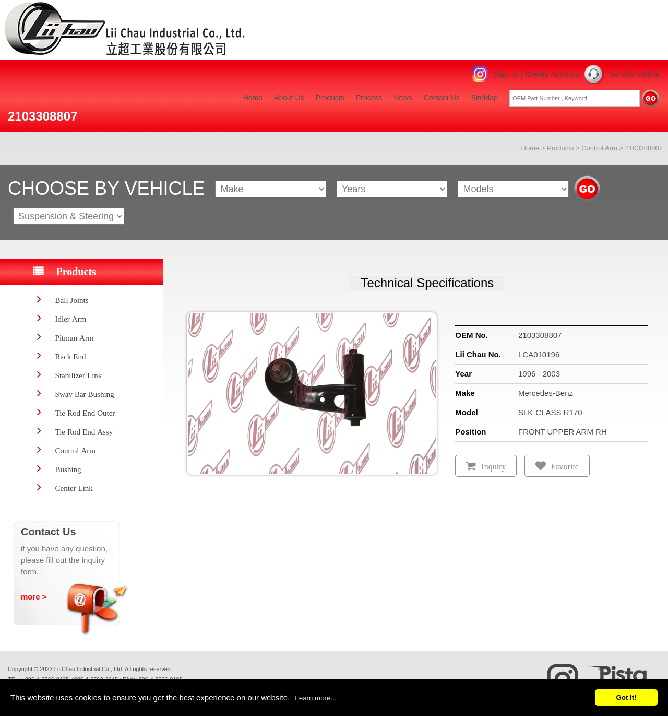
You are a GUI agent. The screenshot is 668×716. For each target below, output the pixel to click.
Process (369, 97)
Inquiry (493, 466)
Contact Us (442, 97)
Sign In (505, 73)
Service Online (634, 73)
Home (253, 97)
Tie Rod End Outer (85, 413)
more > (34, 596)
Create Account (552, 73)
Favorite (565, 466)
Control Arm (599, 148)
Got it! (626, 697)
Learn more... (315, 698)
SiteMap (484, 97)
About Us (289, 97)
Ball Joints (72, 300)
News (402, 97)
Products (330, 97)
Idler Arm (71, 319)
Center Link (74, 488)
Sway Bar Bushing (84, 394)
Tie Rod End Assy (84, 432)
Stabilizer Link (78, 375)
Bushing (68, 469)
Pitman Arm (74, 338)
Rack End (70, 356)
